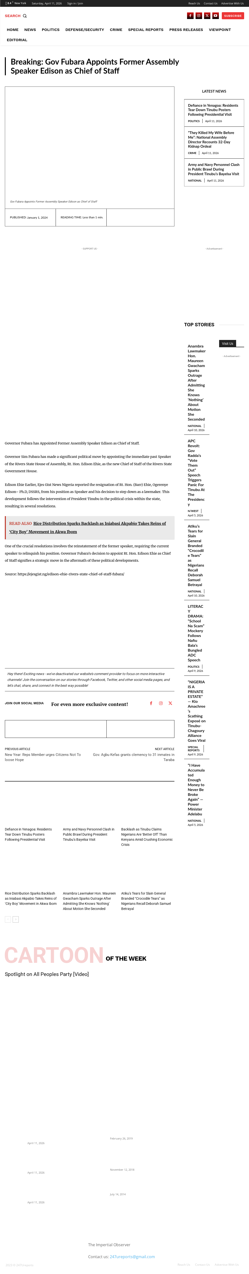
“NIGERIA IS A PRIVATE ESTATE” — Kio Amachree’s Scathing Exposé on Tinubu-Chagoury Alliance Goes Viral (197, 671)
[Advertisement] (72, 397)
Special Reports (194, 705)
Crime (192, 152)
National (195, 180)
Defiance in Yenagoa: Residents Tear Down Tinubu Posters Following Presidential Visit (213, 110)
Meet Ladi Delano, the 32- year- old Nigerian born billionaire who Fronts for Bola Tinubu (133, 1177)
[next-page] (16, 912)
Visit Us (227, 344)
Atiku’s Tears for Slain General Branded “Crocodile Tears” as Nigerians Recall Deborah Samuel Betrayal (196, 532)
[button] (17, 16)
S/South (233, 70)
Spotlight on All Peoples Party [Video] (47, 967)
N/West (193, 492)
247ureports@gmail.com (132, 1250)
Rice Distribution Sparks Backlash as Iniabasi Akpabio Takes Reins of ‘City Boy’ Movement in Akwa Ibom (30, 892)
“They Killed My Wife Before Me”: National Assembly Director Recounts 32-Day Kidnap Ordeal (211, 139)
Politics (194, 121)
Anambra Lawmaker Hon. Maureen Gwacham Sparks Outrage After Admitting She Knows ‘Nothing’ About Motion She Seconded (196, 380)
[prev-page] (8, 912)
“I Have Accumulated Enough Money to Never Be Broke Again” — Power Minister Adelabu (196, 742)
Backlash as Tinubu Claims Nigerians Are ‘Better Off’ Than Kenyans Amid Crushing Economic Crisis (146, 834)
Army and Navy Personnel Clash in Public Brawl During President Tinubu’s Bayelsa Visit (214, 169)
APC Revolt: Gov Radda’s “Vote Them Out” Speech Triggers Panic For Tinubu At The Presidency (197, 461)
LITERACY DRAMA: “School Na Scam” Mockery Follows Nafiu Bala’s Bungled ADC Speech (197, 602)
